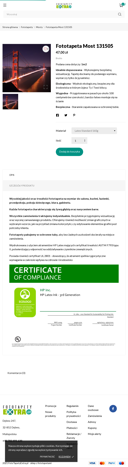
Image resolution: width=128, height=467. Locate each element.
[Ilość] (79, 140)
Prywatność (47, 456)
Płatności (71, 427)
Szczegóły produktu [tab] (21, 185)
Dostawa (71, 421)
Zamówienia (95, 415)
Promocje (50, 405)
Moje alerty (94, 433)
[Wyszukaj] (64, 14)
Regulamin (72, 405)
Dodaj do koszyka (69, 151)
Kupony (92, 427)
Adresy (92, 421)
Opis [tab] (11, 175)
